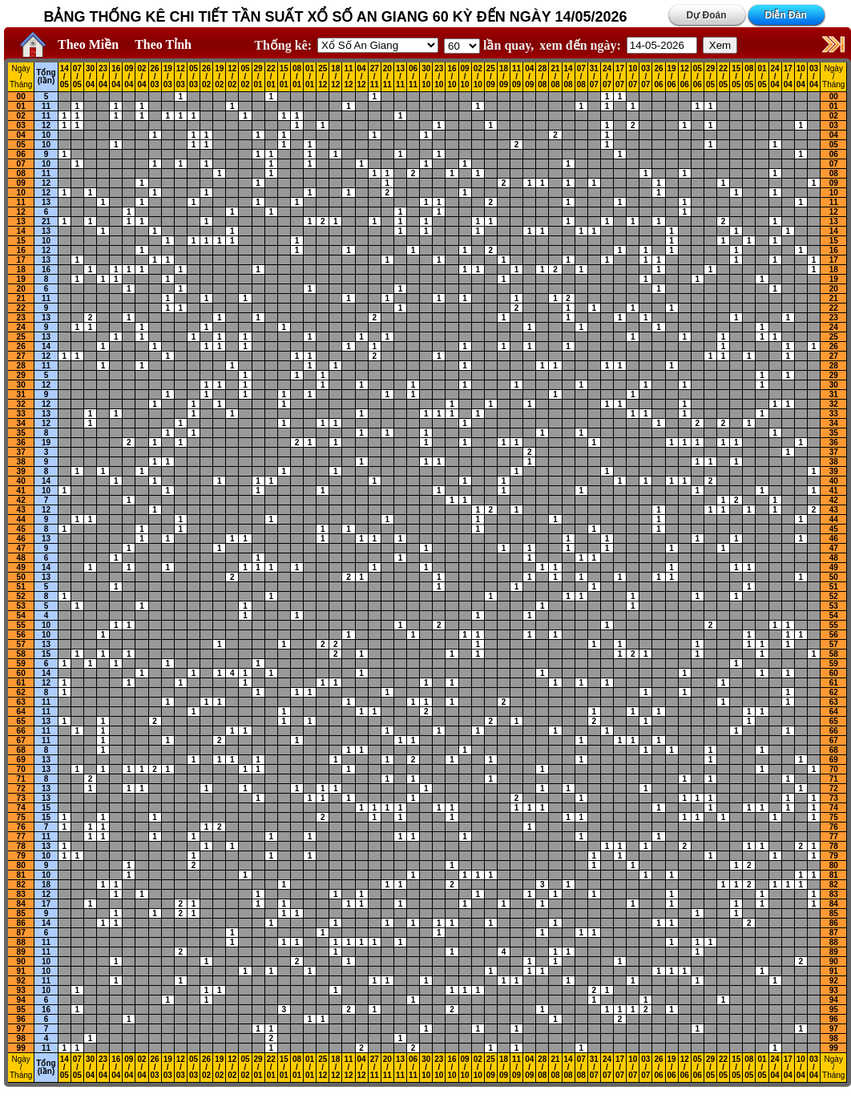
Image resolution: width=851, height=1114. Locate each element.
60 (21, 673)
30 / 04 (90, 77)
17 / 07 (619, 77)
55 (21, 625)
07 (21, 163)
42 (21, 500)
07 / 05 (77, 77)
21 (46, 221)
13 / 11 (400, 77)
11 (46, 106)
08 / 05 (748, 77)
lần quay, (489, 45)
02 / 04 (141, 77)
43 (21, 509)
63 (21, 702)
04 (21, 135)
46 (21, 538)
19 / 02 (219, 77)
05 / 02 (244, 77)
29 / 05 (710, 77)
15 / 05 (736, 77)
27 (21, 356)
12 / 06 (684, 77)
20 (21, 288)
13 (46, 202)
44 (21, 519)
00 (21, 96)
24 (21, 327)
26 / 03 (155, 77)
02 (21, 115)
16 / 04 (115, 77)
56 (21, 634)
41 (21, 490)
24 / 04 (775, 77)
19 (21, 279)
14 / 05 (64, 77)
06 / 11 (413, 77)
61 (21, 682)
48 (21, 557)
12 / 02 (232, 77)
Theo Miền (88, 44)
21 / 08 (555, 77)
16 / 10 (451, 77)
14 (21, 231)
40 (21, 481)
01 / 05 (761, 77)
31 (21, 394)
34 (21, 423)
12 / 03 (180, 77)
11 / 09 (516, 77)
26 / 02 (206, 77)
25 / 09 (490, 77)
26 (21, 346)
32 (21, 404)
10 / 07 (632, 77)
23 (21, 317)
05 (21, 144)
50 (21, 577)
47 (21, 548)
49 (21, 567)
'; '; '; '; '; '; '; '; (462, 46)
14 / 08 (568, 77)
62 (21, 692)
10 (46, 135)
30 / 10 (425, 77)
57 (21, 644)
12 (46, 125)
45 (21, 529)
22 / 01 (271, 77)
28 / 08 (542, 77)
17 (21, 259)
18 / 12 (335, 77)
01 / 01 (309, 77)
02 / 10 (478, 77)
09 (21, 183)
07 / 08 (581, 77)
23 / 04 (103, 77)
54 (21, 615)
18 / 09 (503, 77)
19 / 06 (671, 77)
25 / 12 (322, 77)
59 (21, 663)
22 (21, 308)
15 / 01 (284, 77)
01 (21, 106)
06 (21, 154)
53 (21, 605)
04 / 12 (361, 77)
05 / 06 (697, 77)
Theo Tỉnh (163, 44)
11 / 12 (348, 77)
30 (21, 384)
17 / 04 (788, 77)
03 (21, 125)
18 (21, 269)
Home (29, 45)
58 (21, 653)
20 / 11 (387, 77)
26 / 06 (658, 77)
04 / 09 (529, 77)
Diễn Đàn (785, 15)
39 (21, 471)
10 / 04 (801, 77)
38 (21, 461)
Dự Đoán (707, 15)
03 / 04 (813, 77)
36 (21, 442)
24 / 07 (607, 77)
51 (21, 586)
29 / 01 (258, 77)
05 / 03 (193, 77)
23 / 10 (438, 77)
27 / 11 (374, 77)
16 (21, 250)
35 (21, 432)
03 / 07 (645, 77)
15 (21, 240)
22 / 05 (723, 77)
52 (21, 596)
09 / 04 (128, 77)
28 (21, 365)
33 (21, 413)
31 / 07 (594, 77)
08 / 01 (296, 77)
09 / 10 (465, 77)
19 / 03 (167, 77)
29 (21, 375)
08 (21, 173)
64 (21, 711)
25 (21, 336)
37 (21, 452)
